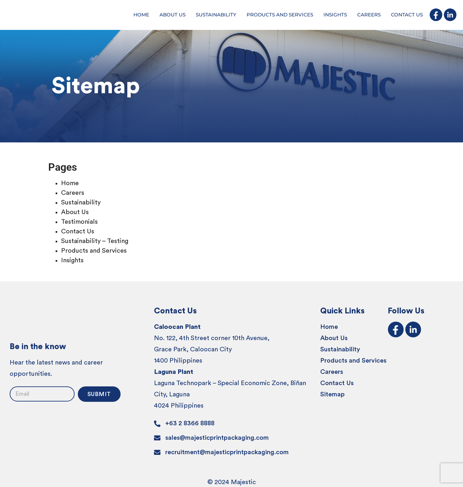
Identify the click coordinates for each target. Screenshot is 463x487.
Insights (72, 260)
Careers (72, 193)
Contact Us (77, 231)
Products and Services (94, 251)
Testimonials (79, 222)
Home (70, 183)
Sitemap (332, 394)
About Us (75, 212)
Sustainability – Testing (94, 241)
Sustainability (81, 202)
